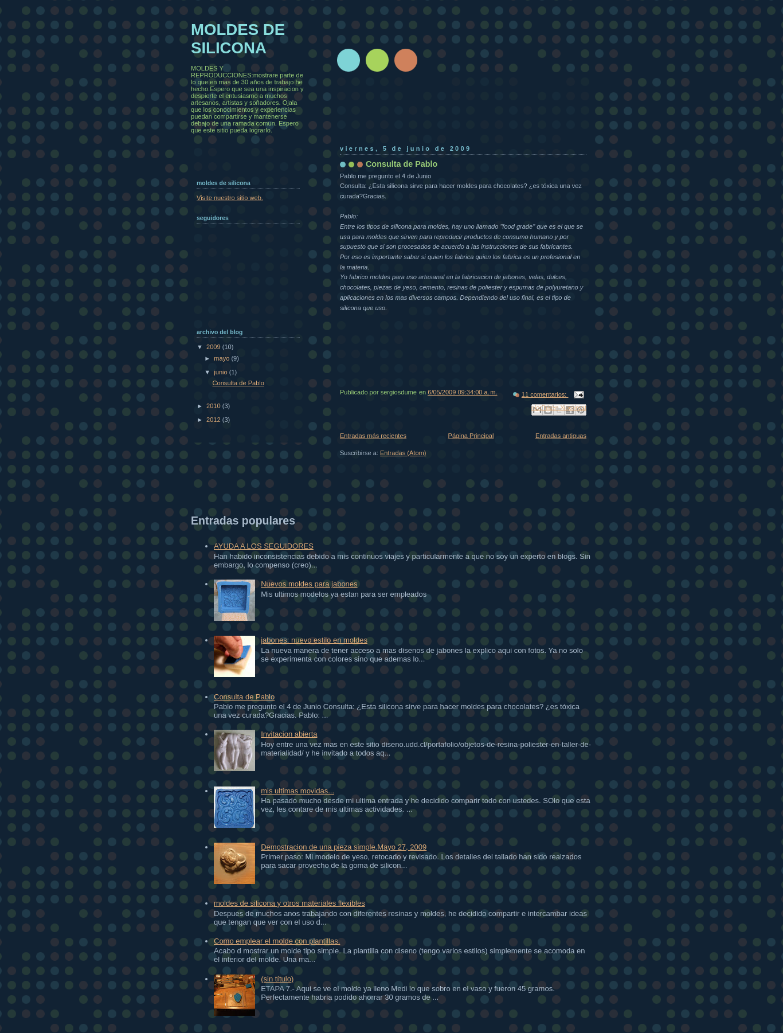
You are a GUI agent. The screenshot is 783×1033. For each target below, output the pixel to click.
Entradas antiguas (560, 435)
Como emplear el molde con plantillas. (277, 941)
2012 (214, 419)
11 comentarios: (545, 394)
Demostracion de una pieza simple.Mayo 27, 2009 (343, 847)
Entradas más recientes (373, 435)
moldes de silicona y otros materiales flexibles (289, 903)
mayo (222, 358)
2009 (214, 346)
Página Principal (471, 435)
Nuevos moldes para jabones (309, 584)
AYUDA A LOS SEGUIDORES (264, 546)
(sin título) (277, 979)
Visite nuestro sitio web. (230, 197)
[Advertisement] (548, 112)
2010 (214, 405)
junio (221, 372)
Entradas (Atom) (403, 452)
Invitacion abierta (289, 734)
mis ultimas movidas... (297, 791)
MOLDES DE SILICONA (238, 39)
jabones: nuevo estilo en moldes (314, 640)
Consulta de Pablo (401, 164)
